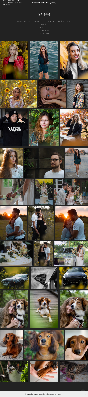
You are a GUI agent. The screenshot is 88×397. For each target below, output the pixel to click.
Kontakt (10, 3)
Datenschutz (6, 5)
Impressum (18, 3)
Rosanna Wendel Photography (44, 3)
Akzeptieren (50, 394)
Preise (4, 3)
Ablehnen (58, 394)
